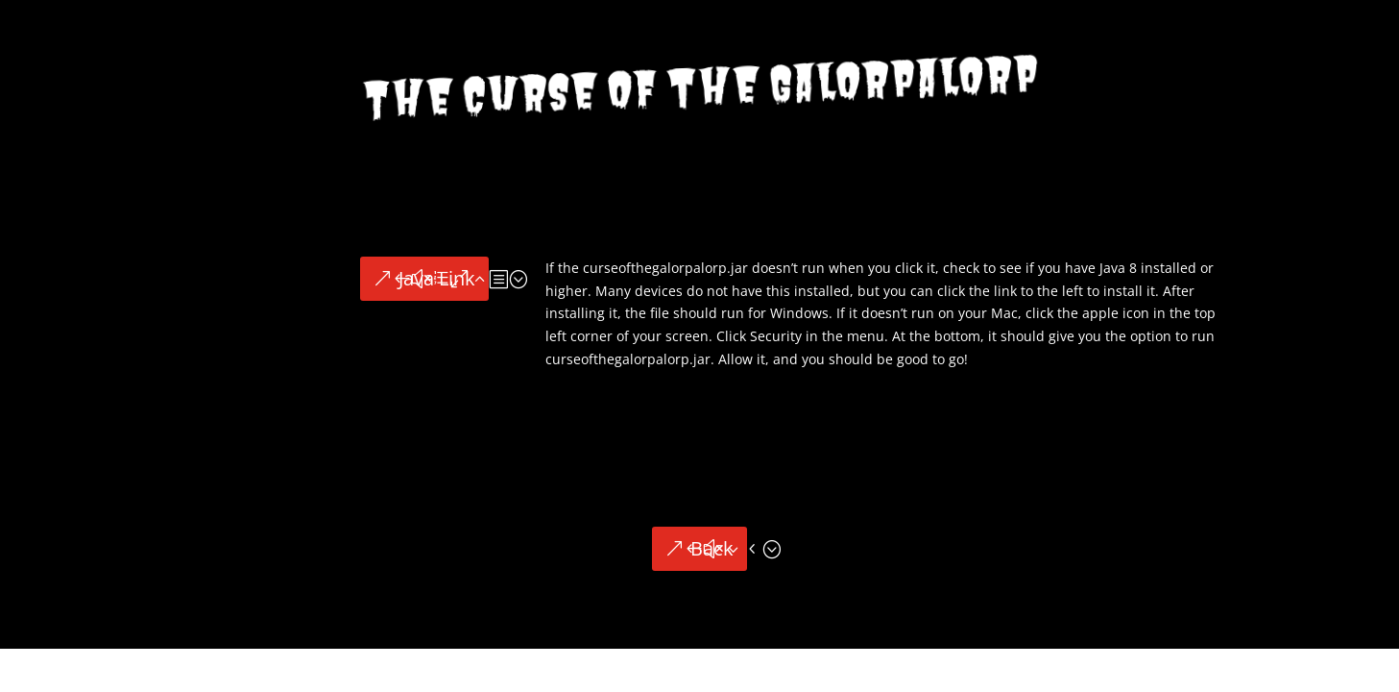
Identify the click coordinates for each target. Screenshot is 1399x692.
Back (712, 548)
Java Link (436, 278)
